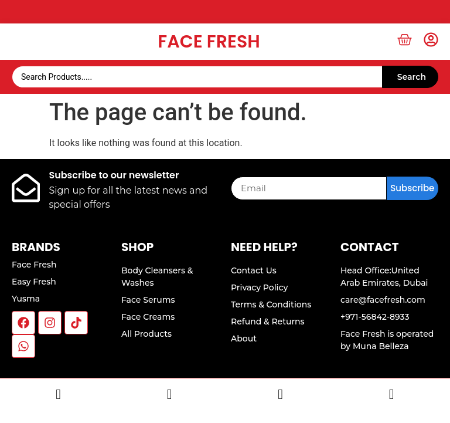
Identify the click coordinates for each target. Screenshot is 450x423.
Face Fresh (209, 41)
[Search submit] (410, 77)
